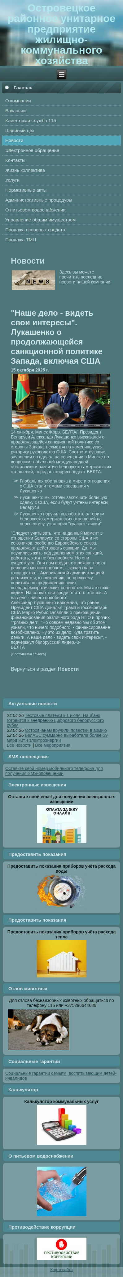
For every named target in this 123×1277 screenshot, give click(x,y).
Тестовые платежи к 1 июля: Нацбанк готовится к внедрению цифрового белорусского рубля (55, 720)
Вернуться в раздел (45, 669)
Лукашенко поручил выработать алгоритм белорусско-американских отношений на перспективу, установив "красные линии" (62, 518)
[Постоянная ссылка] (28, 654)
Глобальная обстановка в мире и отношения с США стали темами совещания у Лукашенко (65, 485)
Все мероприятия (52, 745)
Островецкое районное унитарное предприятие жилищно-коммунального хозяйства (61, 34)
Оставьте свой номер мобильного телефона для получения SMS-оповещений (54, 771)
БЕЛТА (18, 647)
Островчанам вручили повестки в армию (66, 730)
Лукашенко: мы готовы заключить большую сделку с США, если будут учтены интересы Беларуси (64, 502)
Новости (28, 260)
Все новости (19, 745)
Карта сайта (61, 1269)
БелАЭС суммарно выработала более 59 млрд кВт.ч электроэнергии (57, 738)
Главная (23, 87)
